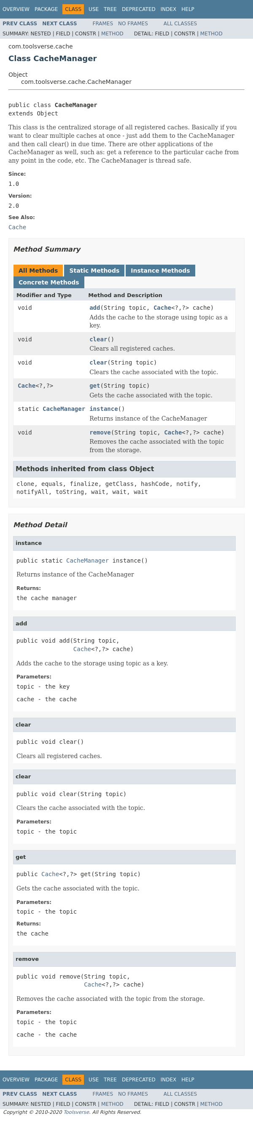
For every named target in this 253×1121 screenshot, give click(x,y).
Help (187, 9)
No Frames (133, 24)
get (94, 385)
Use (94, 9)
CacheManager (64, 408)
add (94, 307)
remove (100, 432)
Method (112, 34)
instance (103, 408)
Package (46, 9)
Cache (162, 307)
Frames (103, 24)
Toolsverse (76, 1112)
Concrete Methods (49, 282)
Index (169, 9)
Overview (16, 9)
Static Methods (94, 270)
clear (98, 339)
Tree (110, 9)
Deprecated (139, 9)
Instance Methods (160, 270)
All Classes (180, 24)
